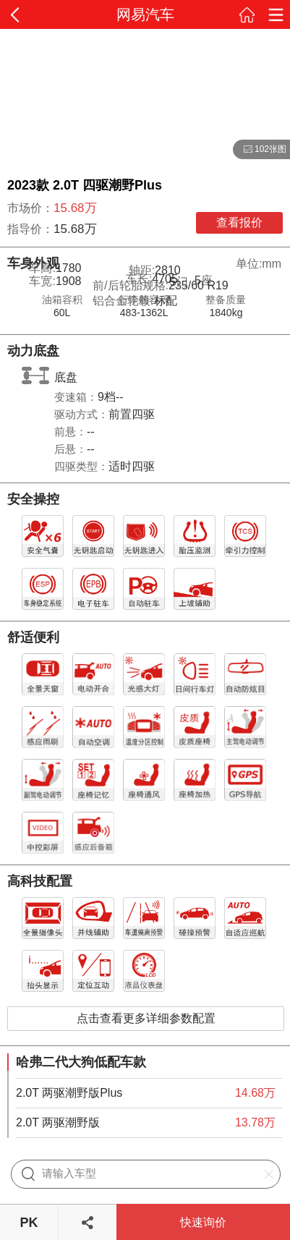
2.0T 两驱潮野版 (58, 1122)
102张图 (259, 150)
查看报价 (239, 222)
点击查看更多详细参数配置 (146, 1018)
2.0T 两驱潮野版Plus (69, 1093)
